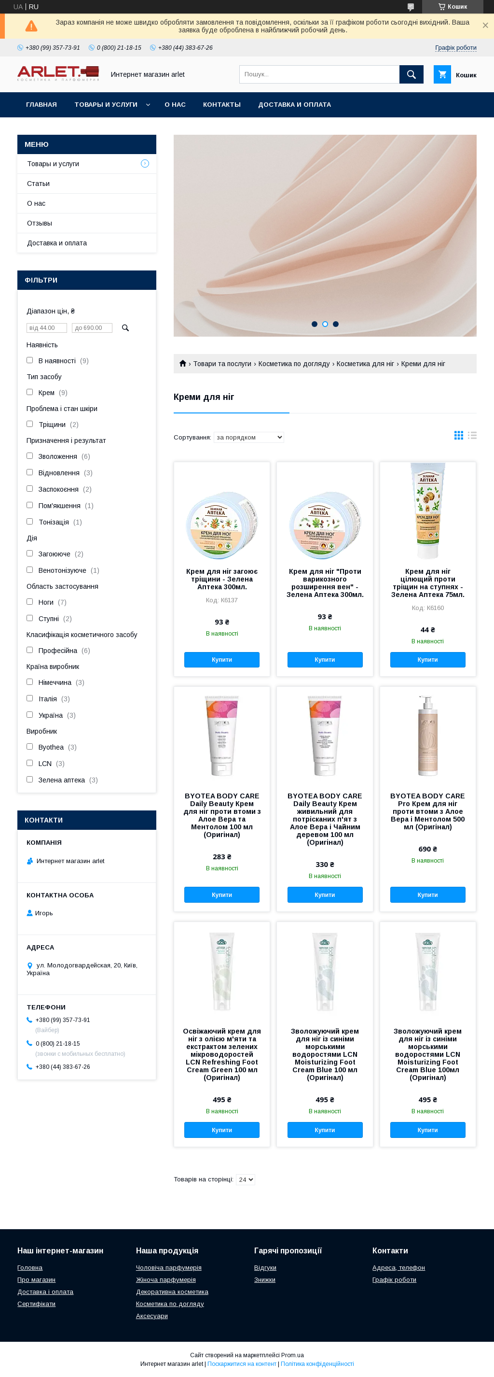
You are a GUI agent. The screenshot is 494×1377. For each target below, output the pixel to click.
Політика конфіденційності (317, 1364)
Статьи (38, 183)
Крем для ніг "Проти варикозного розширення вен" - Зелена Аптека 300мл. (325, 583)
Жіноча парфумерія (166, 1279)
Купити (222, 659)
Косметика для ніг (365, 364)
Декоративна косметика (172, 1291)
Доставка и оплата (294, 104)
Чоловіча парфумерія (169, 1267)
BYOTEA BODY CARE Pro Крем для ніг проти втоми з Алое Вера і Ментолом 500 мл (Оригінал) (427, 811)
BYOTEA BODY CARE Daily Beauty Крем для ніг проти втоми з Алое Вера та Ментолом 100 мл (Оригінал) (222, 815)
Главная (41, 104)
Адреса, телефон (398, 1267)
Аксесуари (152, 1316)
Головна (29, 1267)
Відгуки (265, 1267)
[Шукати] (411, 74)
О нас (175, 104)
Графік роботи (394, 1279)
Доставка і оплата (45, 1291)
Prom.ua (292, 1355)
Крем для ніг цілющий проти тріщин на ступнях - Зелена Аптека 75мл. (428, 583)
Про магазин (36, 1279)
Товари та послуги (222, 364)
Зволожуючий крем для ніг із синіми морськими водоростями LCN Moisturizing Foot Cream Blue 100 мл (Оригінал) (325, 1054)
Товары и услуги (105, 104)
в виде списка (472, 437)
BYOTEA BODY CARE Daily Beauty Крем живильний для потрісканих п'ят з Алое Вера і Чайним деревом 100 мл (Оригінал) (325, 819)
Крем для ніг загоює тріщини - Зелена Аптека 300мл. (222, 579)
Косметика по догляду (294, 364)
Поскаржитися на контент (241, 1364)
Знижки (264, 1279)
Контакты (222, 104)
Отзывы (39, 223)
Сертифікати (36, 1303)
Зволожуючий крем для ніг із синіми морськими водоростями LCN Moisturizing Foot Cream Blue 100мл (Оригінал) (428, 1054)
